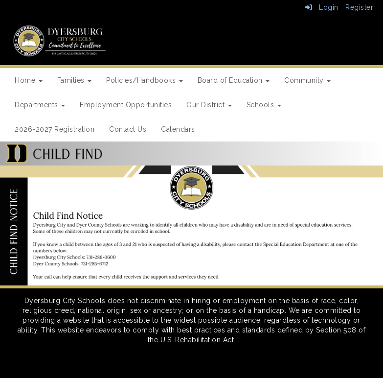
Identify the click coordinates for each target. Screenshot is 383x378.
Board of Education (234, 80)
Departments (40, 105)
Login (321, 7)
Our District (209, 105)
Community (307, 80)
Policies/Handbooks (144, 80)
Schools (264, 105)
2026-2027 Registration (54, 129)
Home (29, 80)
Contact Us (127, 129)
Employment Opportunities (126, 105)
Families (74, 80)
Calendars (178, 129)
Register (359, 7)
